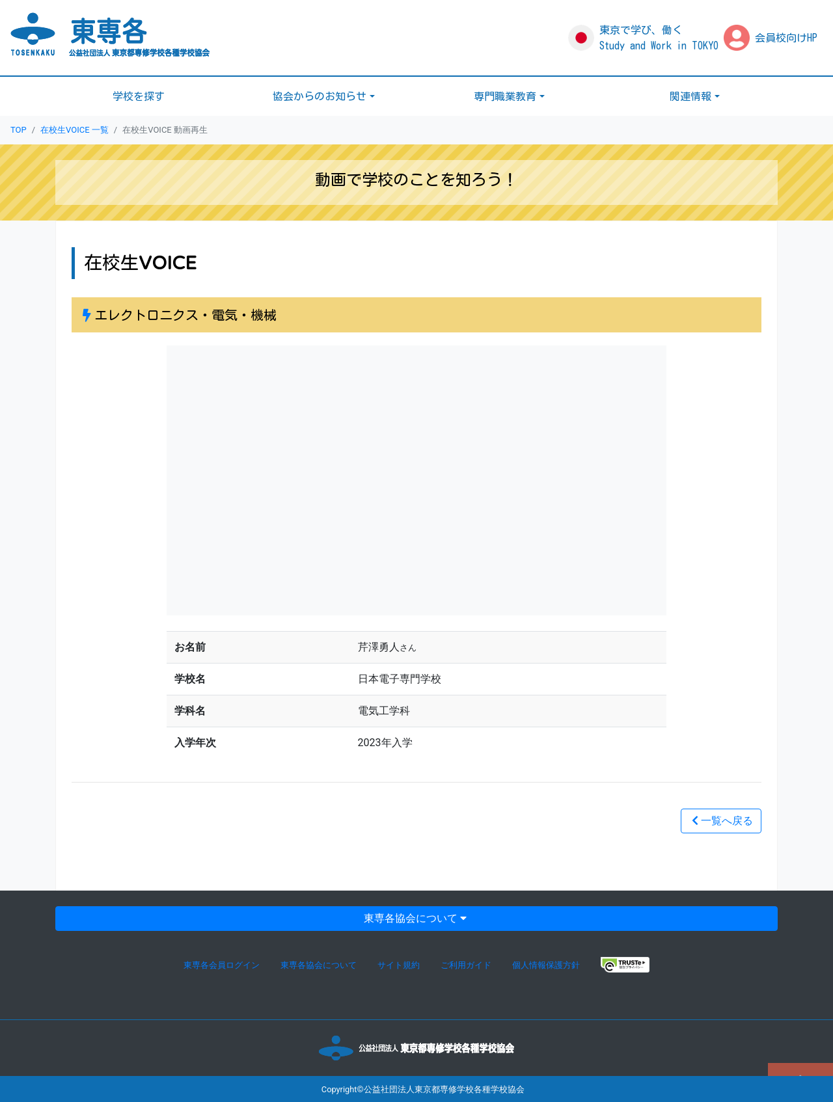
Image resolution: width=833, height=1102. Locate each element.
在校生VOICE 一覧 (74, 130)
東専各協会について (416, 918)
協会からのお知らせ (319, 96)
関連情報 (690, 96)
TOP (18, 130)
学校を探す (139, 96)
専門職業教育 (505, 96)
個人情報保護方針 (546, 965)
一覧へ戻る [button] (721, 820)
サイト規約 (398, 965)
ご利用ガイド (466, 965)
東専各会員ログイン (222, 965)
